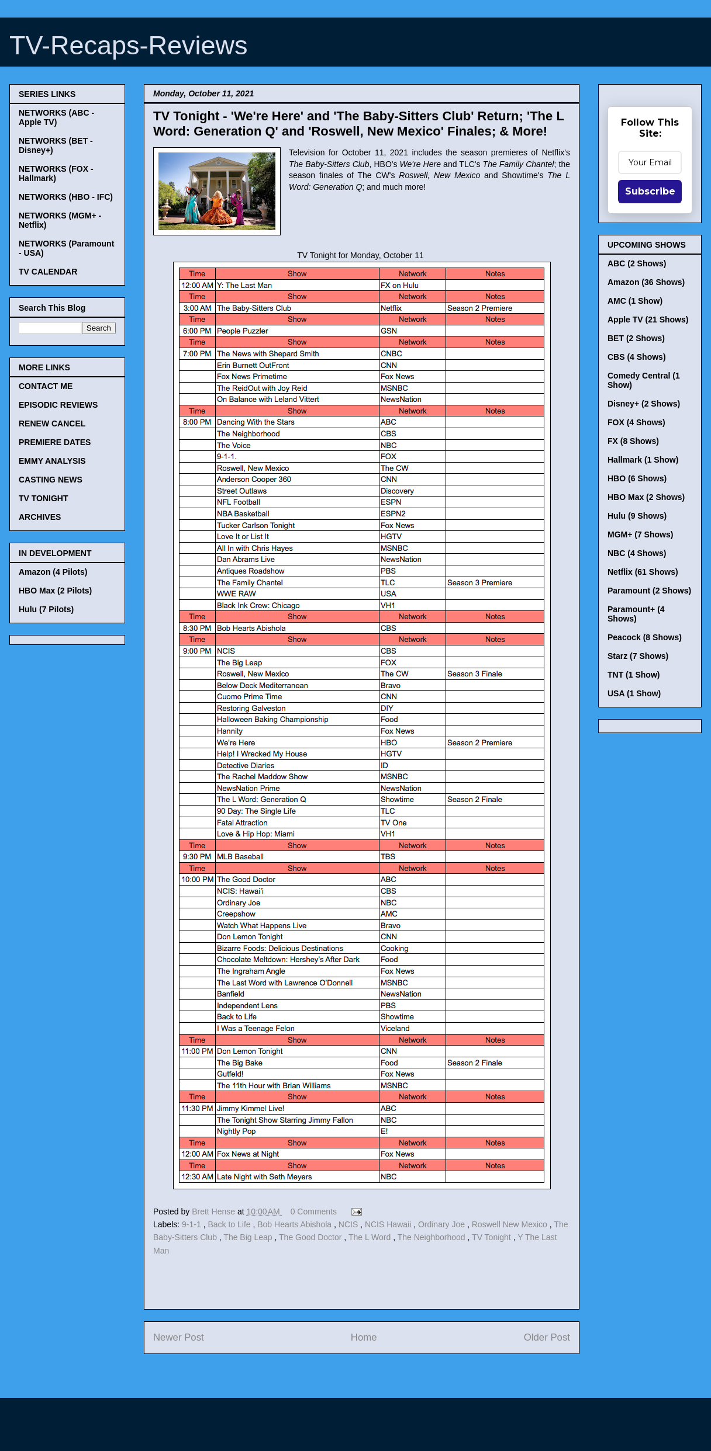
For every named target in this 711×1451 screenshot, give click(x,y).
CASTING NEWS (50, 479)
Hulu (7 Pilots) (46, 609)
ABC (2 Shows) (637, 263)
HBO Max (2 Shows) (646, 497)
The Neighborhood (433, 1237)
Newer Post (178, 1337)
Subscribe (650, 191)
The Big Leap (248, 1237)
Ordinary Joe (442, 1224)
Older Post (547, 1337)
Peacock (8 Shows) (645, 637)
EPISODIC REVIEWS (58, 404)
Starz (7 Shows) (638, 656)
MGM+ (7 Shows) (640, 534)
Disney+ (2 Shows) (644, 403)
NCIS (349, 1224)
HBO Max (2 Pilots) (55, 590)
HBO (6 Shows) (637, 478)
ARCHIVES (40, 517)
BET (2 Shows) (636, 338)
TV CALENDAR (48, 271)
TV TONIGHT (43, 498)
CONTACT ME (46, 386)
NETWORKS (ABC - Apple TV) (56, 117)
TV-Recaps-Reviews (128, 45)
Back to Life (230, 1224)
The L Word (370, 1237)
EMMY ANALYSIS (52, 461)
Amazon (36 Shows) (646, 282)
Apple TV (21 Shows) (648, 319)
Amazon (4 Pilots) (53, 572)
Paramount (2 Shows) (649, 590)
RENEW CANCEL (52, 423)
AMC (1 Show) (635, 301)
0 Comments (314, 1211)
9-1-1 (192, 1224)
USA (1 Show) (634, 693)
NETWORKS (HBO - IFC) (66, 197)
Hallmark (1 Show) (643, 459)
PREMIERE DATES (55, 442)
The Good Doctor (311, 1237)
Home (364, 1337)
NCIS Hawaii (389, 1224)
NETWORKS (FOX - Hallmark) (56, 173)
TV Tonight (492, 1237)
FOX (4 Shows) (636, 422)
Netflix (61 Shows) (643, 572)
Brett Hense (214, 1211)
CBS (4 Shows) (637, 357)
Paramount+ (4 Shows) (636, 614)
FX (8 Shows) (633, 441)
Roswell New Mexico (511, 1224)
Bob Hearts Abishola (295, 1224)
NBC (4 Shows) (637, 553)
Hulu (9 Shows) (637, 515)
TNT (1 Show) (634, 674)
